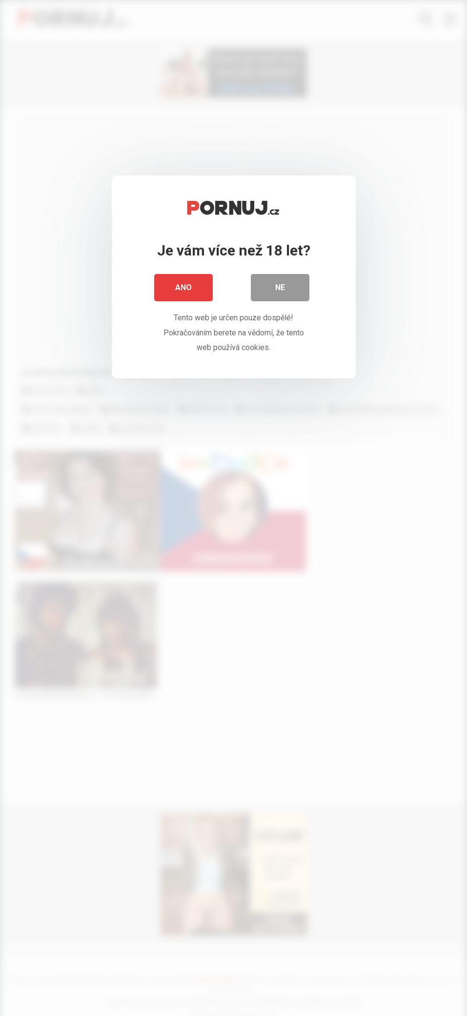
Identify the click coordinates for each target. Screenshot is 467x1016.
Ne (280, 287)
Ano (183, 287)
